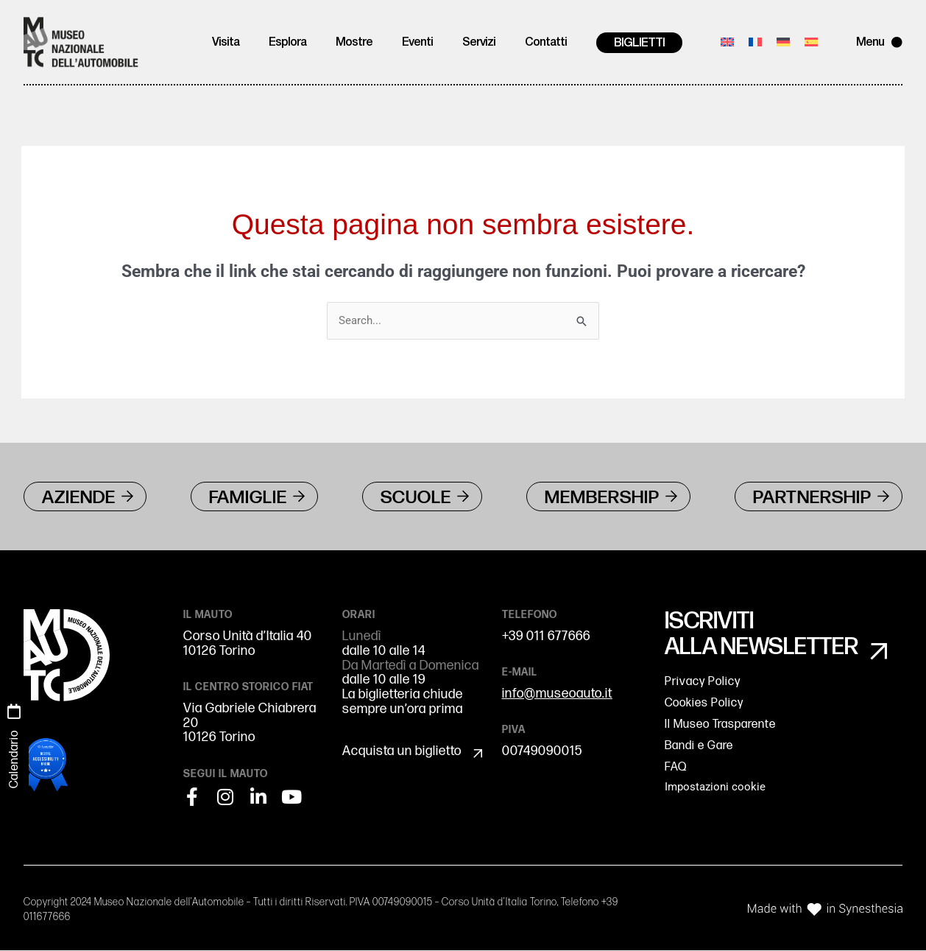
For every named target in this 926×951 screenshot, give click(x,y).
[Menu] (896, 42)
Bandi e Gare (699, 747)
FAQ (676, 769)
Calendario (14, 759)
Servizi (478, 43)
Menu (870, 43)
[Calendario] (14, 711)
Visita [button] (225, 43)
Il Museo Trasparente (720, 726)
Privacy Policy (703, 683)
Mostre (354, 43)
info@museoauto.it (557, 694)
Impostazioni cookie (715, 788)
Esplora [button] (287, 43)
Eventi (417, 43)
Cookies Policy (704, 705)
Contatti (546, 43)
